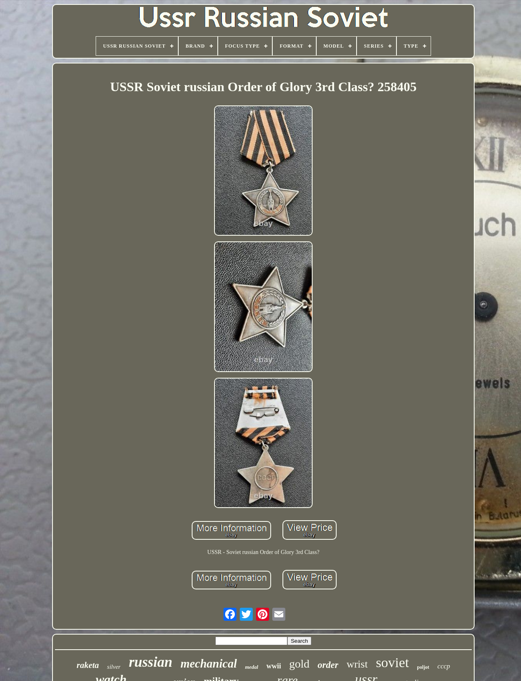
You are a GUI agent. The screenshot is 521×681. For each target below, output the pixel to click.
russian (150, 662)
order (327, 665)
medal (251, 667)
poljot (423, 667)
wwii (273, 666)
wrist (357, 664)
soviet (392, 662)
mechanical (208, 663)
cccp (444, 666)
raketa (88, 665)
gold (299, 663)
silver (113, 666)
